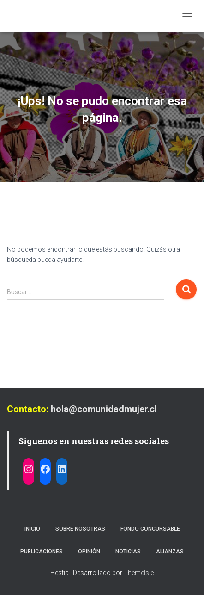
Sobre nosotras (80, 529)
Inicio (32, 529)
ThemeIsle (139, 572)
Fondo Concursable (150, 529)
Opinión (89, 551)
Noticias (128, 551)
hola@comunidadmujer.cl (104, 409)
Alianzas (170, 551)
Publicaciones (41, 551)
